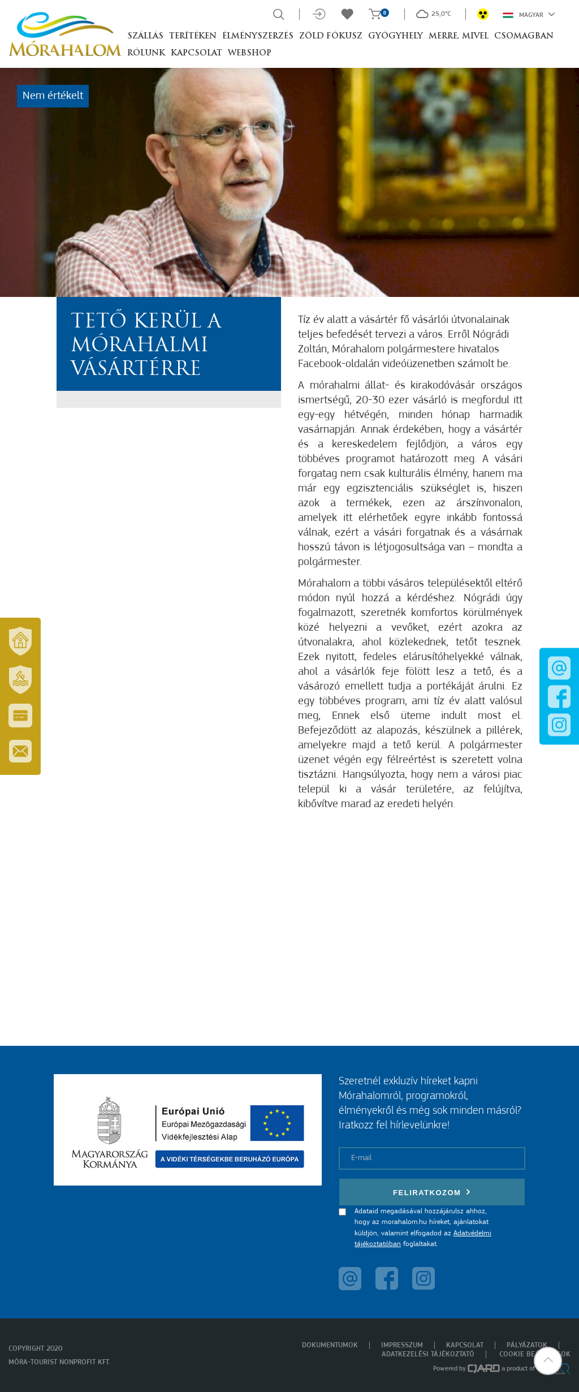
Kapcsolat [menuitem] (464, 1345)
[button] (548, 1361)
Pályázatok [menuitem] (527, 1345)
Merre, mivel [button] (459, 36)
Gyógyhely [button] (395, 36)
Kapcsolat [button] (196, 53)
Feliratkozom (432, 1192)
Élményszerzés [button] (257, 36)
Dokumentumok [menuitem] (330, 1345)
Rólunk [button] (146, 53)
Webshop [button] (249, 53)
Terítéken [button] (193, 36)
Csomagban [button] (524, 36)
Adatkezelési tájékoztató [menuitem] (428, 1354)
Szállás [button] (145, 36)
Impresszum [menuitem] (402, 1345)
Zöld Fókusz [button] (330, 36)
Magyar (529, 14)
